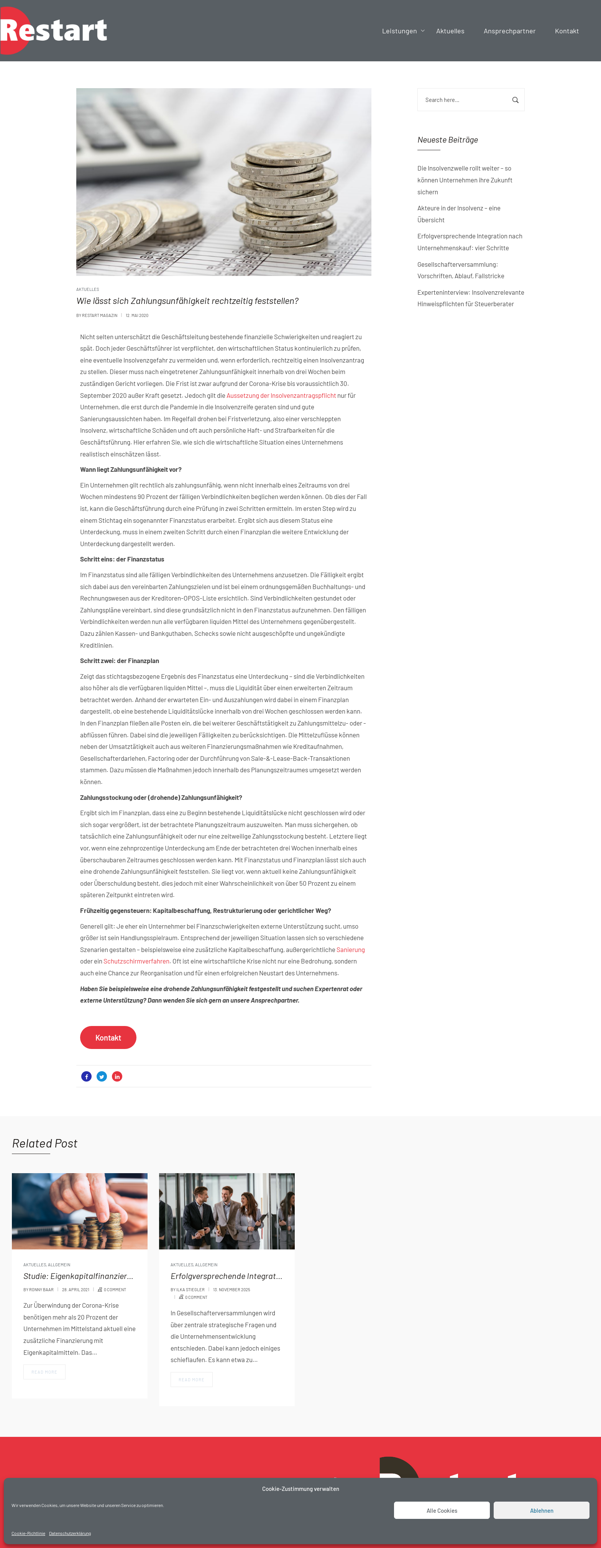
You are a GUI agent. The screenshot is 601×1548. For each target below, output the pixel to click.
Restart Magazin (99, 315)
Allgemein (59, 1264)
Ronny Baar (41, 1289)
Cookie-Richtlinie (28, 1533)
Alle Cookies (442, 1510)
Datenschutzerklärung (70, 1533)
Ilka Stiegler (190, 1289)
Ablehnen (541, 1510)
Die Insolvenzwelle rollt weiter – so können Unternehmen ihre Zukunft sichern (464, 179)
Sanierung (351, 949)
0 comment (115, 1289)
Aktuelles (87, 289)
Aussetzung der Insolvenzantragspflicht (281, 395)
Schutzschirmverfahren (136, 961)
